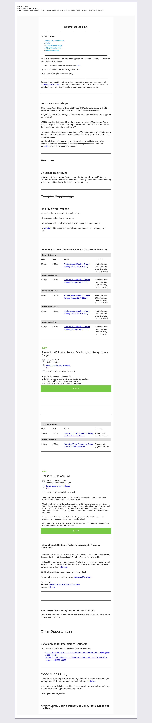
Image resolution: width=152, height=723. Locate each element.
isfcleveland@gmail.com (82, 577)
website (47, 146)
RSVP (76, 389)
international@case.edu (51, 84)
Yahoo (69, 371)
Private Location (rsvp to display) (58, 365)
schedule (47, 228)
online (78, 65)
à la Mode (63, 567)
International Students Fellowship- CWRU (64, 584)
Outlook (63, 371)
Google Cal (56, 371)
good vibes (91, 681)
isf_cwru (52, 587)
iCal (73, 371)
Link (47, 367)
